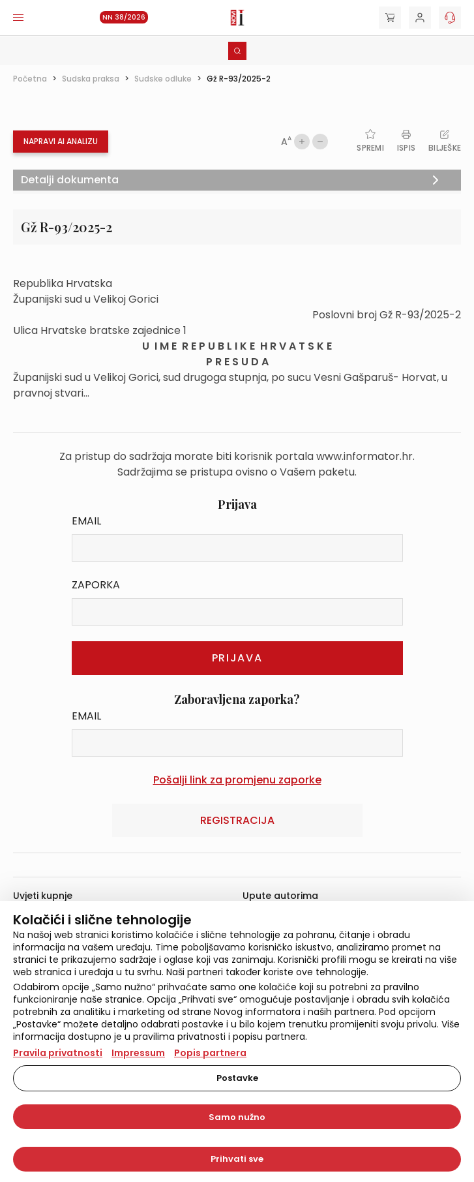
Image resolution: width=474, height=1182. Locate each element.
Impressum (138, 1052)
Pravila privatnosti (57, 1052)
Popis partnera (210, 1052)
